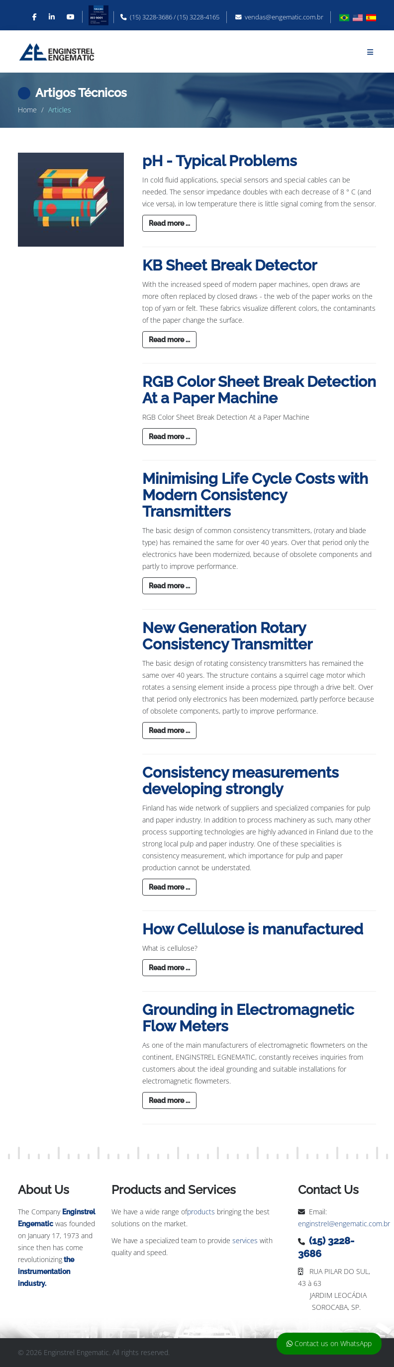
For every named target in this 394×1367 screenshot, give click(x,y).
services (245, 1240)
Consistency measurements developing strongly (240, 781)
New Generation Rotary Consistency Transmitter (227, 636)
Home (27, 109)
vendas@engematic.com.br (284, 17)
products (201, 1211)
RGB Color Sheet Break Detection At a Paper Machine (259, 390)
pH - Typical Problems (219, 161)
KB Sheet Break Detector (229, 265)
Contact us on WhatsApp (329, 1343)
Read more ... (169, 223)
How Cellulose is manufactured (252, 929)
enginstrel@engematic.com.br (344, 1223)
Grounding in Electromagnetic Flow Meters (248, 1018)
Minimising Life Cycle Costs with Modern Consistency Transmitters (255, 495)
